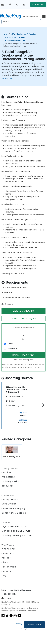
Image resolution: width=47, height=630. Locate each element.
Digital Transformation (15, 526)
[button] (42, 405)
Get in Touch (34, 624)
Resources (8, 485)
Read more (7, 78)
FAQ (4, 575)
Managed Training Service (17, 530)
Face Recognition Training (15, 40)
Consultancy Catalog (14, 512)
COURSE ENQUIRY (23, 311)
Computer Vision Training (15, 37)
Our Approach (10, 499)
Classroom (12, 348)
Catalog (6, 472)
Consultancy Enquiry (13, 508)
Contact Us (38, 4)
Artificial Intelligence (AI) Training (23, 34)
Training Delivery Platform (17, 535)
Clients (6, 562)
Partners (7, 557)
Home (5, 34)
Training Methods (12, 481)
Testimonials (9, 566)
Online (10, 343)
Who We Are (9, 548)
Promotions (8, 476)
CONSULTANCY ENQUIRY (23, 318)
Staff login (23, 629)
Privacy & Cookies (23, 623)
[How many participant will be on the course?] (23, 335)
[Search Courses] (21, 21)
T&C (4, 580)
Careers (6, 571)
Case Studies (9, 503)
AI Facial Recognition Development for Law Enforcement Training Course (21, 45)
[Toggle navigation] (44, 16)
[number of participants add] (23, 339)
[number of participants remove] (23, 331)
